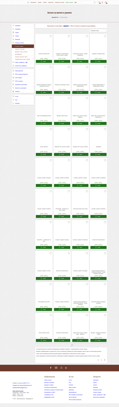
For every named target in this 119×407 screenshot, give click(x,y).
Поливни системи (60, 2)
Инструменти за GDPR (49, 396)
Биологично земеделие (20, 66)
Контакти (16, 103)
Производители (18, 70)
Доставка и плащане (49, 386)
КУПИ (43, 62)
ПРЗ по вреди (17, 77)
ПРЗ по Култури (72, 401)
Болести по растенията (19, 88)
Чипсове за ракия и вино (21, 56)
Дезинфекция (18, 54)
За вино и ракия (18, 46)
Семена (45, 2)
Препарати (34, 2)
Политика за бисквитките (50, 391)
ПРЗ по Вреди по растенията (75, 398)
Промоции (16, 25)
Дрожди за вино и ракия (21, 51)
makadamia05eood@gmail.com (20, 391)
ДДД (76, 2)
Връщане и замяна (48, 388)
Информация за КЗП (49, 401)
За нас (15, 96)
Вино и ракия (70, 2)
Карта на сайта (72, 391)
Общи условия (47, 383)
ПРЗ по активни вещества (20, 74)
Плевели (16, 91)
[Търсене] (87, 2)
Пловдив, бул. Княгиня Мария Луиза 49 (22, 389)
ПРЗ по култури (18, 81)
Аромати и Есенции (19, 49)
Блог (15, 100)
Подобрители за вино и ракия (22, 59)
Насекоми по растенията (20, 84)
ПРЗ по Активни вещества (75, 403)
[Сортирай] (98, 30)
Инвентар (51, 2)
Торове (40, 2)
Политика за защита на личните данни (53, 393)
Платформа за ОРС (49, 398)
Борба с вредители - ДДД (20, 62)
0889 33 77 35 (26, 386)
